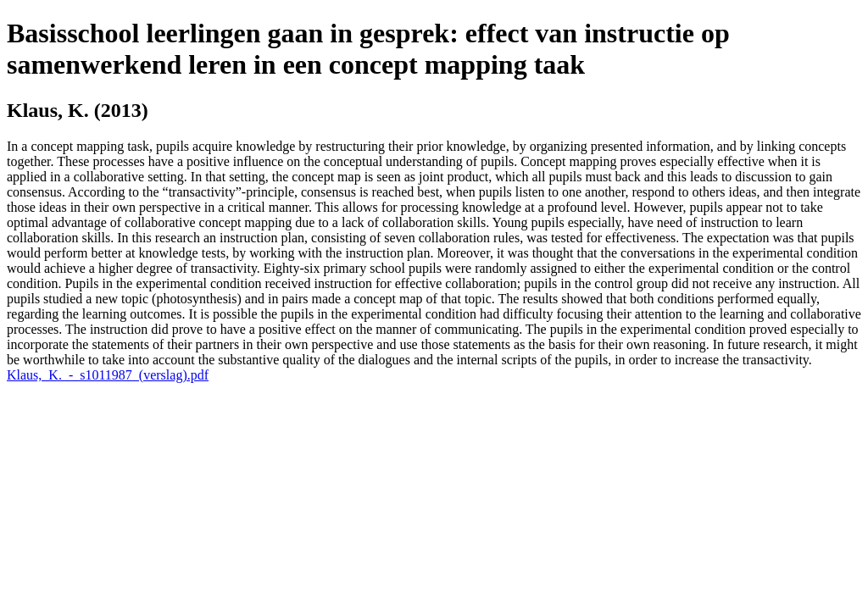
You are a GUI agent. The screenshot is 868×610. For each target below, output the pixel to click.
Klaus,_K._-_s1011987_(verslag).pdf (108, 375)
